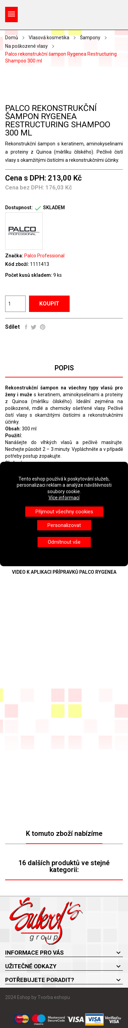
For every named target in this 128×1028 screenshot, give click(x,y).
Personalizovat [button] (64, 525)
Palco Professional (44, 255)
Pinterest (42, 327)
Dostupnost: (19, 207)
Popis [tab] (64, 368)
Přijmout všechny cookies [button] (64, 512)
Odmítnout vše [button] (64, 542)
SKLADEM (54, 207)
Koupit (49, 303)
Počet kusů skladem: (28, 275)
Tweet (33, 327)
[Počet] (15, 304)
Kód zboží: (17, 264)
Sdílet (26, 327)
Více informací (64, 497)
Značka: (14, 255)
